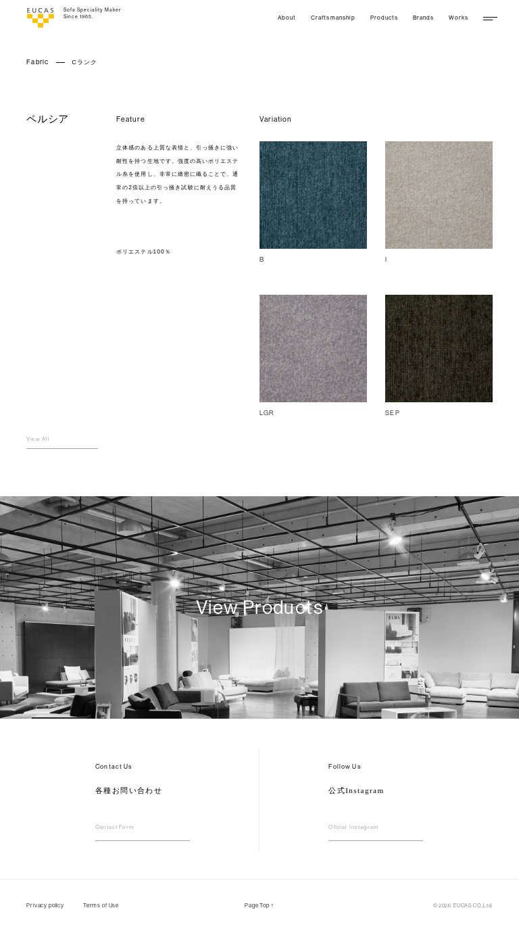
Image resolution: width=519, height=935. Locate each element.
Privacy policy (45, 905)
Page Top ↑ (259, 905)
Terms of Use (101, 905)
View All (38, 439)
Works (458, 17)
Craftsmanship (333, 17)
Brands (423, 17)
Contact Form (114, 827)
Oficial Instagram (353, 827)
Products (384, 17)
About (287, 17)
